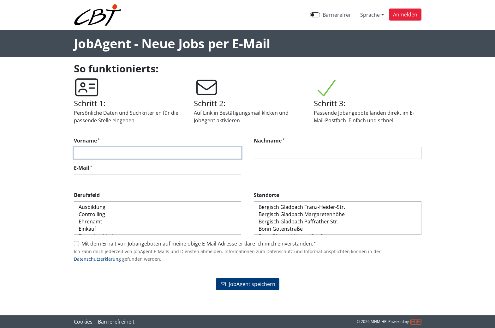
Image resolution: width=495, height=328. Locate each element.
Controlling (157, 214)
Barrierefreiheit (116, 321)
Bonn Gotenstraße (337, 229)
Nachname (269, 140)
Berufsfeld (87, 194)
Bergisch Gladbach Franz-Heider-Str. (337, 207)
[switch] (315, 14)
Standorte (266, 194)
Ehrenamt (157, 221)
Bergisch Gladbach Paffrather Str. (337, 221)
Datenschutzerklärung (97, 259)
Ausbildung (157, 207)
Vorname (87, 140)
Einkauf (157, 229)
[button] (405, 15)
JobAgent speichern (247, 284)
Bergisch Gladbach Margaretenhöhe (337, 214)
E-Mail (83, 167)
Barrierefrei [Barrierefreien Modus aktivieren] (336, 14)
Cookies (83, 321)
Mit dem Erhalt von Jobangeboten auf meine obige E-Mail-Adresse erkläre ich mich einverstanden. (198, 243)
